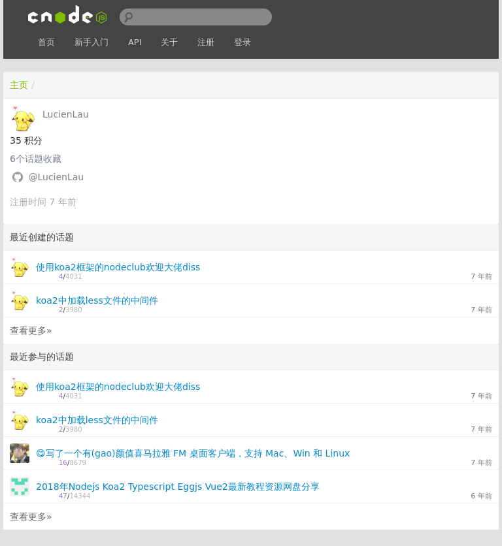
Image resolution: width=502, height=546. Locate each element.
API (135, 42)
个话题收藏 (35, 158)
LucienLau (65, 114)
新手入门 (92, 42)
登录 (242, 42)
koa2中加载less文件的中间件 (97, 300)
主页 (19, 85)
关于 (169, 42)
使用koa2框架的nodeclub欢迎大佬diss (118, 267)
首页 (46, 42)
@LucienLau (56, 177)
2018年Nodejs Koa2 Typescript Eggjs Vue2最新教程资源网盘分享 (178, 486)
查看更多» (31, 330)
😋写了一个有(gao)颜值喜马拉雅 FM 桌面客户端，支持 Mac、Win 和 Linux (193, 453)
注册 (205, 42)
